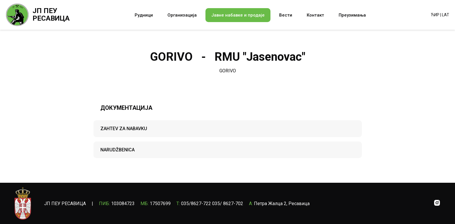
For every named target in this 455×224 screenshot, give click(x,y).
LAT (445, 14)
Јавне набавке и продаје (238, 15)
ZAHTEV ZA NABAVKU (123, 128)
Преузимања (352, 15)
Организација (182, 15)
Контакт (315, 15)
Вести (285, 15)
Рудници (144, 15)
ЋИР (435, 14)
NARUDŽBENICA (117, 150)
